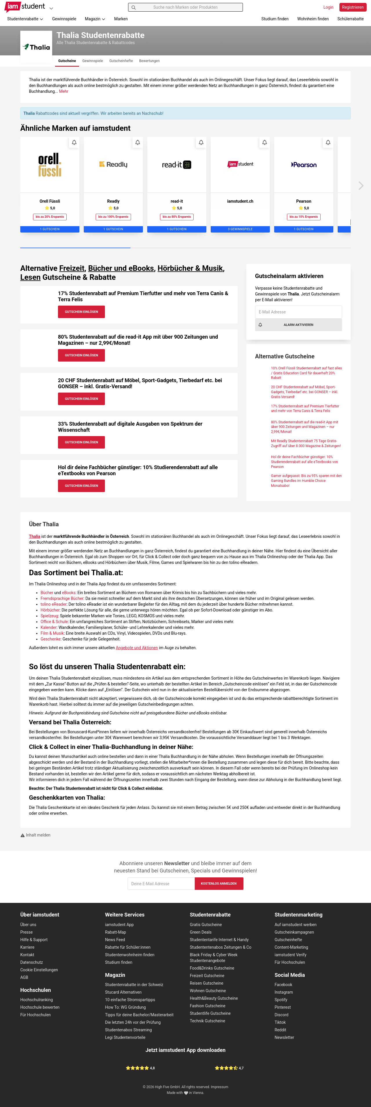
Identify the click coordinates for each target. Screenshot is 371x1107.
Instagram (284, 992)
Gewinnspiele (64, 19)
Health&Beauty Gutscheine (214, 998)
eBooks (68, 592)
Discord (282, 1014)
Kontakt (27, 954)
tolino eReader (54, 604)
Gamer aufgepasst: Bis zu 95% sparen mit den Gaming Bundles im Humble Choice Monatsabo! (306, 481)
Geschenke (51, 639)
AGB (24, 977)
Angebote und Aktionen (137, 647)
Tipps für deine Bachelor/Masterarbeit (139, 1014)
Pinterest (283, 1007)
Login (328, 7)
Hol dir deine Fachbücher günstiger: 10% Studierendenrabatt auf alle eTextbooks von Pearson (304, 462)
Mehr (63, 91)
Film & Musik (52, 633)
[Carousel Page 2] (185, 248)
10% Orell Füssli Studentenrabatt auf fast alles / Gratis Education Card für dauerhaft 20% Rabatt (306, 373)
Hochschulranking (36, 999)
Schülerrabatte (350, 19)
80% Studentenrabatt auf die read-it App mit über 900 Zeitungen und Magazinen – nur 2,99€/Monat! (304, 427)
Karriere (27, 947)
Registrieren (353, 7)
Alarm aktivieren (285, 325)
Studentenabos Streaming (128, 1030)
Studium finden (275, 19)
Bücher (47, 592)
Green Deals (201, 932)
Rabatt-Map (115, 932)
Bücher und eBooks (121, 268)
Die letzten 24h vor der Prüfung (133, 1022)
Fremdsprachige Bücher (62, 598)
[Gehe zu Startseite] (24, 7)
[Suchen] (134, 7)
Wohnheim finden (313, 19)
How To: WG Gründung (125, 1007)
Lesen (30, 277)
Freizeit (71, 268)
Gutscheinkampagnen (294, 932)
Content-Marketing (291, 947)
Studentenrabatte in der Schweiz (134, 984)
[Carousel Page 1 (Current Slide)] (75, 248)
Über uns (28, 924)
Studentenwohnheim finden (129, 954)
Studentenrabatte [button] (25, 19)
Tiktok (280, 1022)
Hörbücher (50, 610)
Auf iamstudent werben (296, 924)
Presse (26, 932)
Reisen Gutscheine (206, 983)
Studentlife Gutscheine (210, 1013)
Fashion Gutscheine (207, 1005)
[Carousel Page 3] (296, 248)
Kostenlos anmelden (219, 883)
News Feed (115, 939)
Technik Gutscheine (207, 1021)
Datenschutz (31, 962)
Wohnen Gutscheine (208, 990)
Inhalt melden (35, 835)
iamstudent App (119, 924)
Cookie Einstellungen (39, 970)
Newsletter (284, 1037)
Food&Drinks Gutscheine (212, 968)
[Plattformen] (51, 8)
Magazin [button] (95, 19)
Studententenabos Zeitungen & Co (220, 947)
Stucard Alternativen (123, 992)
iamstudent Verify (291, 954)
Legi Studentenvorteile (125, 1037)
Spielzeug (49, 616)
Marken (121, 19)
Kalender (49, 627)
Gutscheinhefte (288, 939)
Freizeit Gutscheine (207, 975)
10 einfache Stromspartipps (130, 999)
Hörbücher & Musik (190, 268)
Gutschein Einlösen (81, 312)
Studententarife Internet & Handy (219, 939)
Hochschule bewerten (39, 1007)
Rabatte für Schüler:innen (128, 947)
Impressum (219, 1087)
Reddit (280, 1030)
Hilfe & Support (34, 939)
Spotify (281, 999)
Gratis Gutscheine (206, 924)
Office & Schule (54, 621)
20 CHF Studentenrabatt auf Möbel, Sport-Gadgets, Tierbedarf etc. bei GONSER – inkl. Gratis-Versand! (304, 392)
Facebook (283, 984)
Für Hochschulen (35, 1014)
